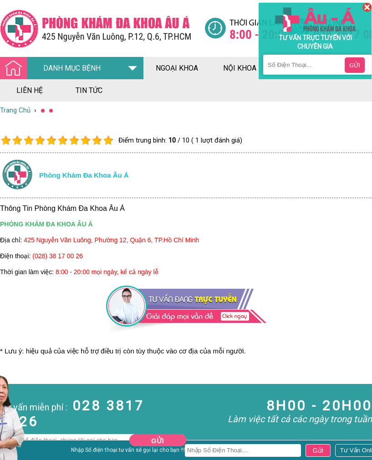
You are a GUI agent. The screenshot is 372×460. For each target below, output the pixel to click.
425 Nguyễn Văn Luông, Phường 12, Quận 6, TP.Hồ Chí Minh (111, 240)
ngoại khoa (177, 68)
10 (108, 140)
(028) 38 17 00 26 (57, 256)
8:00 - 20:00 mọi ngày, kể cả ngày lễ (107, 272)
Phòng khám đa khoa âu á (84, 175)
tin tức (89, 90)
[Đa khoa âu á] (102, 28)
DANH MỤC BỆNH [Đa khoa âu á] (53, 69)
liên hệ (29, 90)
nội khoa (239, 68)
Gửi (157, 441)
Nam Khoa (15, 450)
